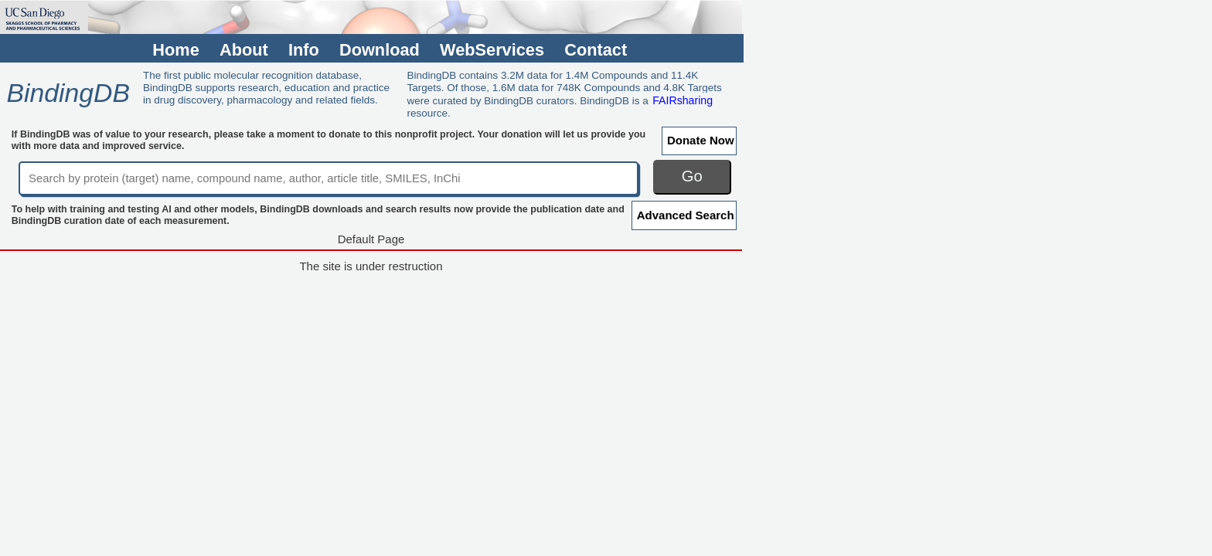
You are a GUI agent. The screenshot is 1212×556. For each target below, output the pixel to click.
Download (379, 49)
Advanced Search (685, 215)
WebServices (492, 49)
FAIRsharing (682, 100)
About (244, 49)
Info (303, 49)
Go (692, 176)
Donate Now (700, 140)
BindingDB (67, 92)
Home (175, 49)
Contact (595, 49)
